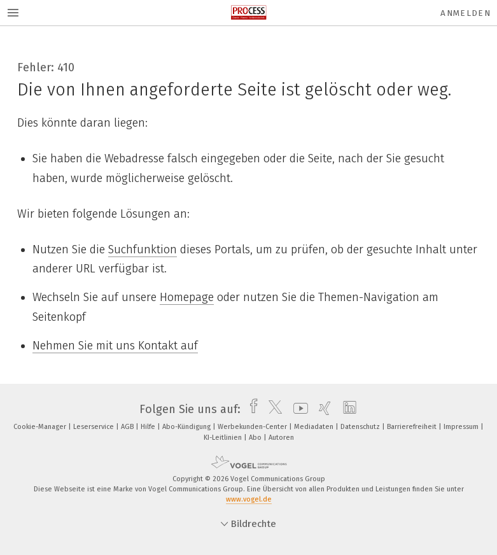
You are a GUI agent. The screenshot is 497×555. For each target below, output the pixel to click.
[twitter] (272, 409)
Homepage (187, 297)
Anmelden (465, 13)
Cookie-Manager (40, 427)
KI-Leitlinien (224, 437)
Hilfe (149, 427)
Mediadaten (314, 427)
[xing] (321, 409)
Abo (256, 437)
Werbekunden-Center (253, 427)
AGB (128, 427)
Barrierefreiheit (412, 427)
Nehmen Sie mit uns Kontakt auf (115, 346)
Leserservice (94, 427)
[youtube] (297, 409)
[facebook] (250, 409)
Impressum (462, 427)
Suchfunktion (142, 249)
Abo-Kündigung (187, 427)
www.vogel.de (249, 499)
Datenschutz (361, 427)
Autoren (281, 437)
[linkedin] (346, 409)
